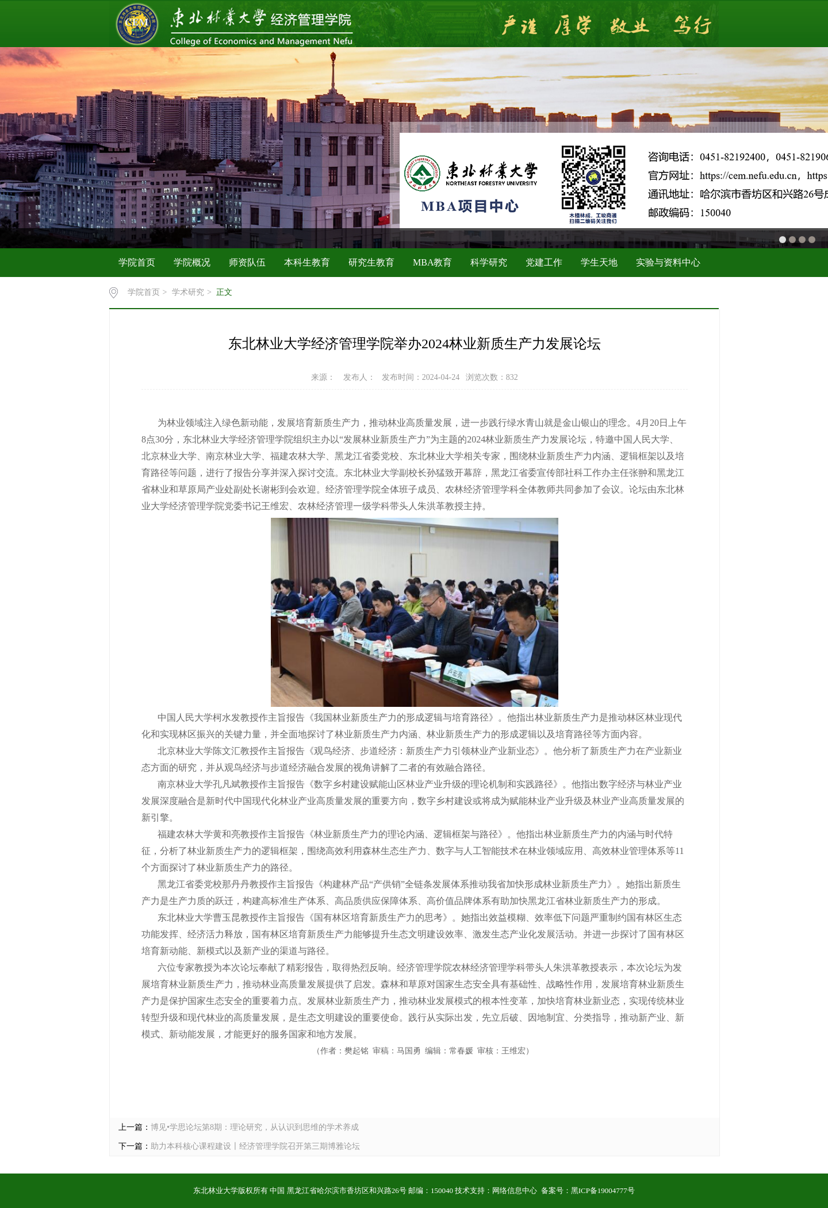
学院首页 (136, 262)
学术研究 (188, 292)
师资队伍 (247, 262)
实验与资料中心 (668, 262)
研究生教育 (371, 262)
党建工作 (544, 262)
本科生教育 (307, 262)
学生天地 (599, 262)
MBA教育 (432, 262)
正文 (224, 292)
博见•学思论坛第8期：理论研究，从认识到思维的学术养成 (255, 1127)
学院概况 (192, 262)
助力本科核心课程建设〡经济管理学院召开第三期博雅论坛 (255, 1146)
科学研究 (488, 262)
